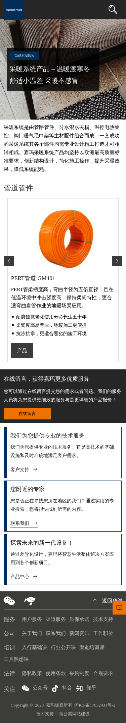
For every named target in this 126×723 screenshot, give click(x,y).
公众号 (35, 688)
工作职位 (103, 633)
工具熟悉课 (16, 659)
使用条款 (56, 673)
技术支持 (103, 619)
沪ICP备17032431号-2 (94, 705)
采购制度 (79, 673)
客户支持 (24, 469)
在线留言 (27, 413)
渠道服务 (56, 619)
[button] (117, 261)
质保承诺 (79, 619)
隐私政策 (32, 673)
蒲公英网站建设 (74, 713)
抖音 (61, 688)
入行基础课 (34, 647)
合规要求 (103, 673)
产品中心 (24, 576)
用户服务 (32, 619)
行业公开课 (63, 647)
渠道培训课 (91, 647)
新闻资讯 (79, 633)
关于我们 (32, 633)
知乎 (86, 688)
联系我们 (24, 523)
